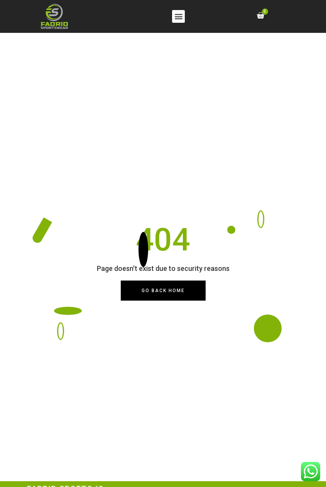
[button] (178, 16)
